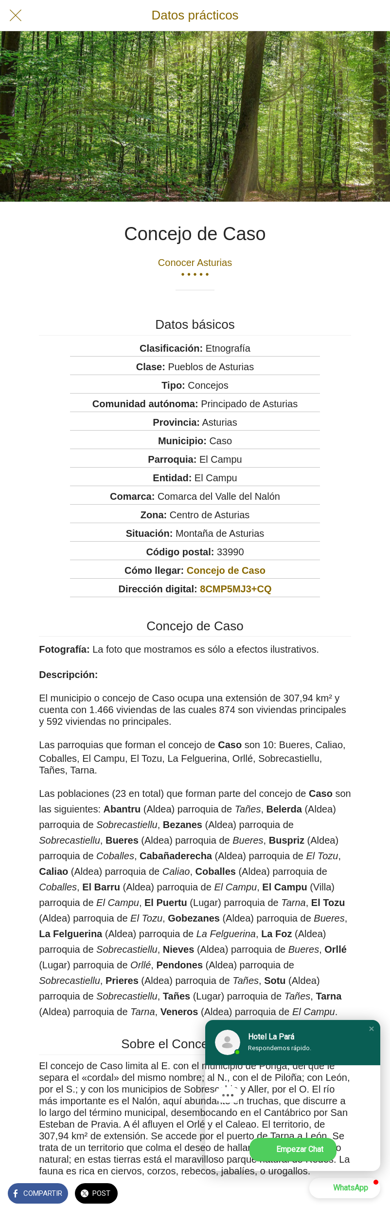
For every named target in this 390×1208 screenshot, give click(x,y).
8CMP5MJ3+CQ (235, 589)
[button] (371, 1029)
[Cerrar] (15, 15)
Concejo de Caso (226, 570)
